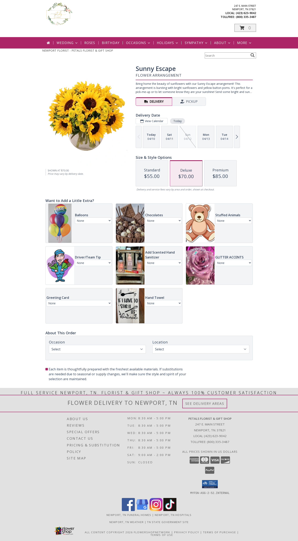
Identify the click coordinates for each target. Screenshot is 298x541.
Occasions (138, 43)
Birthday (110, 43)
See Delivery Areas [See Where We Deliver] (204, 403)
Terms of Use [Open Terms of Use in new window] (162, 535)
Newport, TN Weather (126, 522)
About (222, 43)
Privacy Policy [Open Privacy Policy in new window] (186, 532)
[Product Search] (227, 55)
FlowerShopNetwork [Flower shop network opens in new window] (152, 532)
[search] (252, 55)
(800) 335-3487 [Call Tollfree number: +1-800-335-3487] (218, 442)
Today (177, 121)
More (244, 43)
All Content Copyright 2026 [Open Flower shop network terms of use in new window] (109, 532)
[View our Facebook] (128, 510)
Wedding (67, 43)
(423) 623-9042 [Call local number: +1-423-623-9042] (246, 13)
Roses (89, 43)
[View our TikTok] (169, 510)
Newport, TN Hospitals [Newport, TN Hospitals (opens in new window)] (173, 515)
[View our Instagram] (156, 510)
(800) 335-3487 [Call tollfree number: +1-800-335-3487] (246, 17)
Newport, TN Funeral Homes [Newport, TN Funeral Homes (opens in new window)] (129, 515)
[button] (245, 28)
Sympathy (196, 43)
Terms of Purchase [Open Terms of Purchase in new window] (219, 532)
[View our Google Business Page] (142, 510)
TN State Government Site (168, 522)
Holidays (168, 43)
